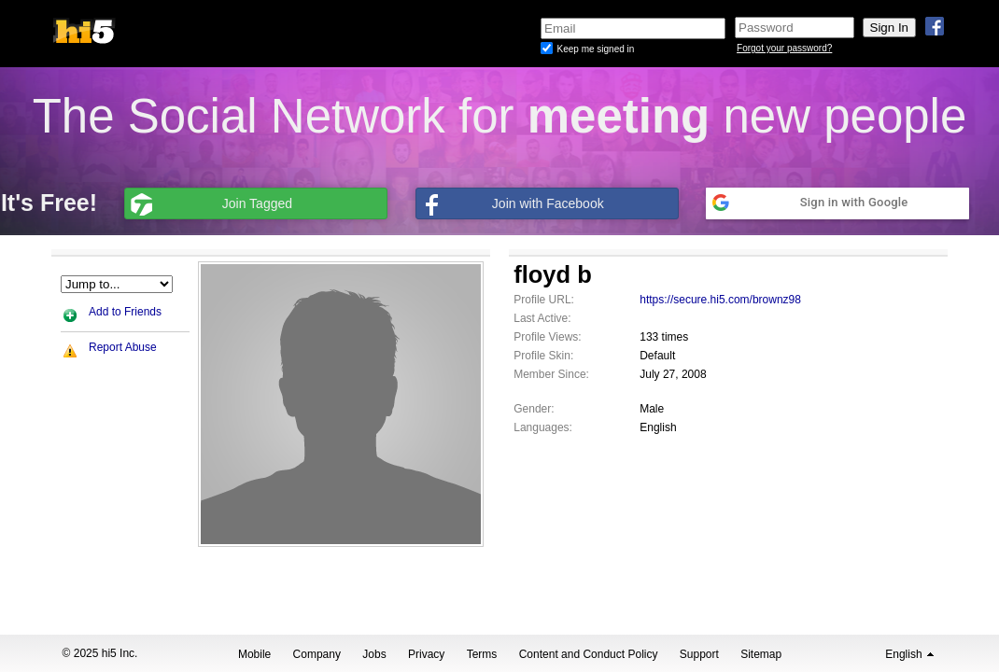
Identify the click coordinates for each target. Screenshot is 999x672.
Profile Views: (547, 336)
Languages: (543, 427)
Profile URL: (544, 299)
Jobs (374, 654)
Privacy (426, 654)
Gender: (534, 408)
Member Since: (551, 374)
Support (699, 654)
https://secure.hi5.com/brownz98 (720, 299)
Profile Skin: (543, 355)
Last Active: (542, 318)
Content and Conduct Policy (588, 654)
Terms (482, 654)
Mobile (254, 654)
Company (317, 654)
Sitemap (760, 654)
